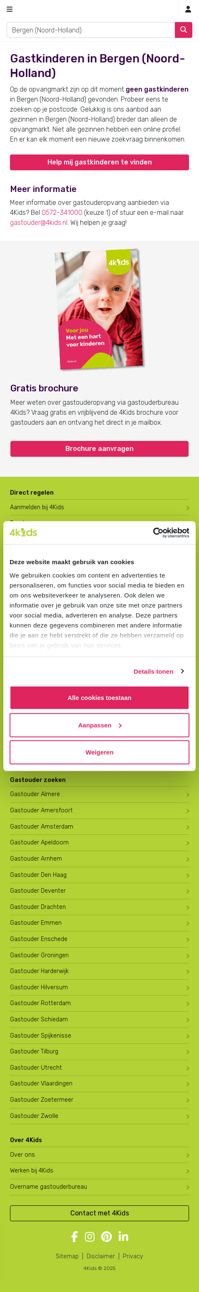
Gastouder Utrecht (36, 1067)
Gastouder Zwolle (34, 1116)
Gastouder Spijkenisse (40, 1035)
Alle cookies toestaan (99, 697)
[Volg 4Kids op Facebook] (74, 1237)
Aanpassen (100, 724)
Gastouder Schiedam (39, 1019)
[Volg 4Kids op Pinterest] (106, 1237)
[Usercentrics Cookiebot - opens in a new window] (153, 532)
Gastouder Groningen (39, 955)
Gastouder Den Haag (38, 875)
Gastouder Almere (35, 794)
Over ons (22, 1154)
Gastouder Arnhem (36, 858)
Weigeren (99, 752)
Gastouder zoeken (38, 780)
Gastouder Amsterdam (41, 826)
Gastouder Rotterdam (40, 1003)
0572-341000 (62, 213)
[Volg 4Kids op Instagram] (90, 1237)
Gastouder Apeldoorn (39, 842)
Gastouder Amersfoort (41, 810)
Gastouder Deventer (38, 890)
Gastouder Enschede (38, 939)
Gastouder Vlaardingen (41, 1083)
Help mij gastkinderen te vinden (99, 162)
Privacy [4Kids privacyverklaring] (133, 1256)
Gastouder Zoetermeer (41, 1099)
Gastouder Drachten (38, 907)
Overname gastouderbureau (48, 1186)
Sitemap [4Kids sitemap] (67, 1256)
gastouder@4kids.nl (38, 223)
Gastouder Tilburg (34, 1051)
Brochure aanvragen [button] (99, 449)
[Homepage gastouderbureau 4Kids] (99, 9)
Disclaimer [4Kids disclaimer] (101, 1256)
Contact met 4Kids (99, 1213)
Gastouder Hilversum (39, 987)
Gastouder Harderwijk (39, 971)
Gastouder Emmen (36, 922)
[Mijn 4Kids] (188, 9)
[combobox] (91, 30)
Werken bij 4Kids (31, 1170)
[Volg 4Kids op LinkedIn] (123, 1237)
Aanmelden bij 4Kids (37, 507)
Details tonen (153, 671)
